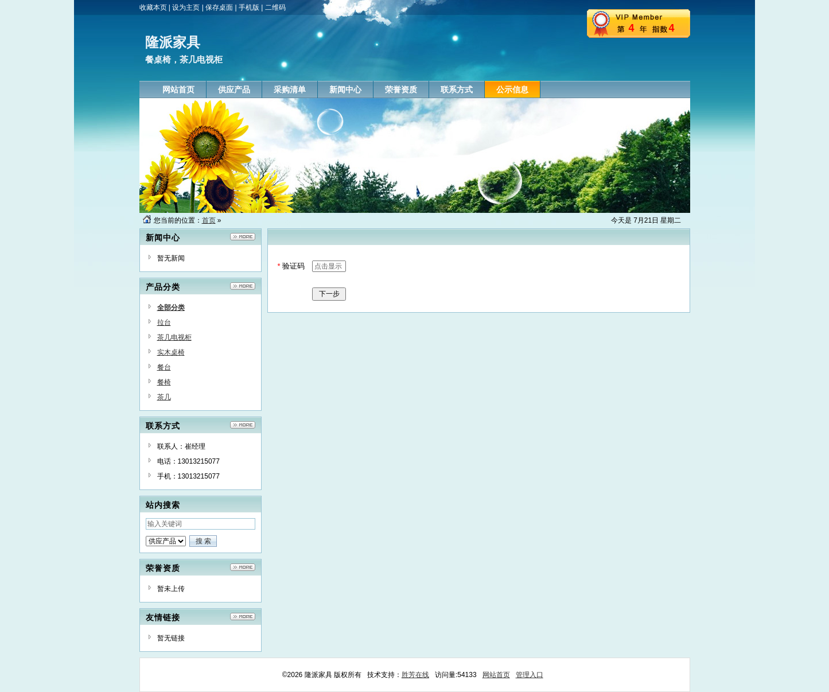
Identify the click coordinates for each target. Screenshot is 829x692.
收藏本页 (153, 7)
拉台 (164, 322)
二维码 (275, 7)
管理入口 (529, 675)
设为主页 (186, 7)
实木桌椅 (171, 352)
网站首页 (496, 675)
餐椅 (164, 382)
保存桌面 (219, 7)
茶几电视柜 (174, 337)
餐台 (164, 367)
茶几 (164, 397)
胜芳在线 (415, 675)
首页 (209, 220)
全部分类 (171, 308)
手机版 (249, 7)
